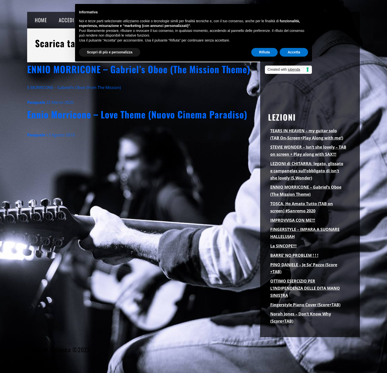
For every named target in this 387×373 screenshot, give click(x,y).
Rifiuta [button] (264, 52)
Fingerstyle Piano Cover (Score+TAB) (305, 304)
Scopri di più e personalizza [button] (109, 52)
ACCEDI (66, 20)
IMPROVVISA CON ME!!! (292, 220)
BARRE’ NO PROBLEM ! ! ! (294, 255)
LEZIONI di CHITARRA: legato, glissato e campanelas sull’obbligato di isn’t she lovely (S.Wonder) (306, 171)
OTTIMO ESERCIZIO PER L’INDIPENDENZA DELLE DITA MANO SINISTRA (305, 288)
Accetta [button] (294, 52)
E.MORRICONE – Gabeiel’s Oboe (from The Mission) (74, 87)
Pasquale (36, 102)
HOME (41, 20)
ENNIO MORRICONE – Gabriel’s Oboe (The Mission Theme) (138, 69)
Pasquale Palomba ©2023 (58, 349)
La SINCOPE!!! (283, 246)
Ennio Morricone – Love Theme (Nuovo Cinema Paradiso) (137, 114)
